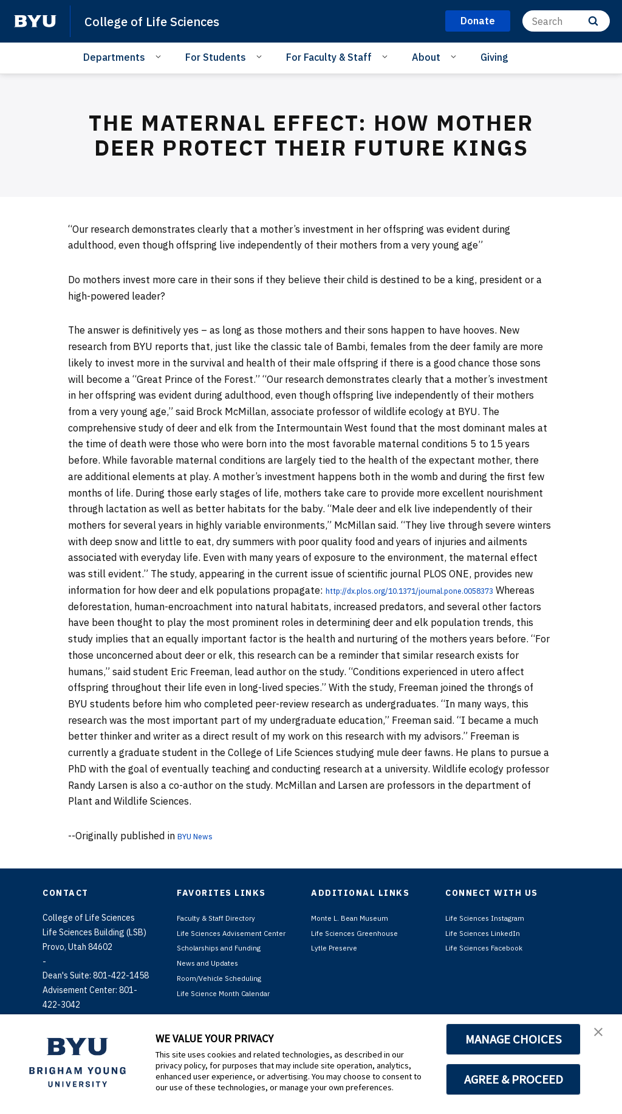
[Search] (566, 21)
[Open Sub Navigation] (160, 56)
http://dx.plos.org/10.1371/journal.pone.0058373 (438, 590)
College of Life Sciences (164, 20)
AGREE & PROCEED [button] (513, 1079)
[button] (602, 1036)
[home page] (35, 21)
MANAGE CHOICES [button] (513, 1039)
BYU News (200, 836)
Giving (494, 57)
